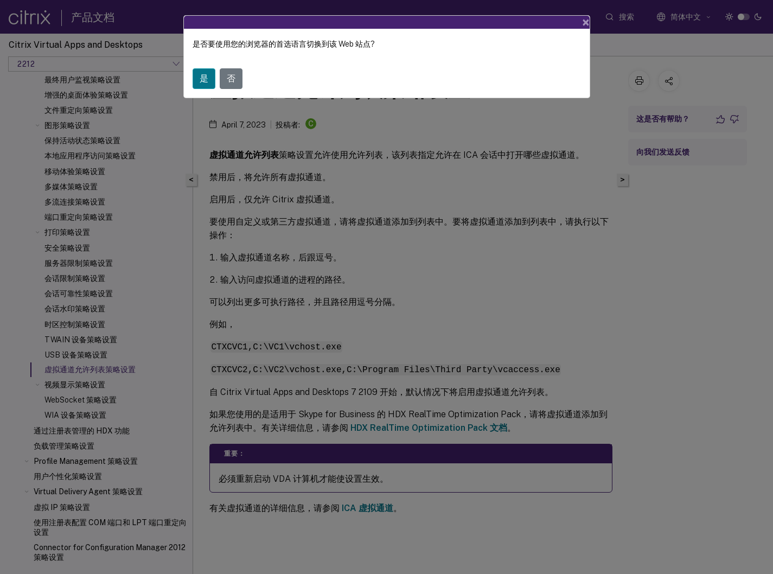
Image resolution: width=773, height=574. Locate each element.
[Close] (585, 22)
